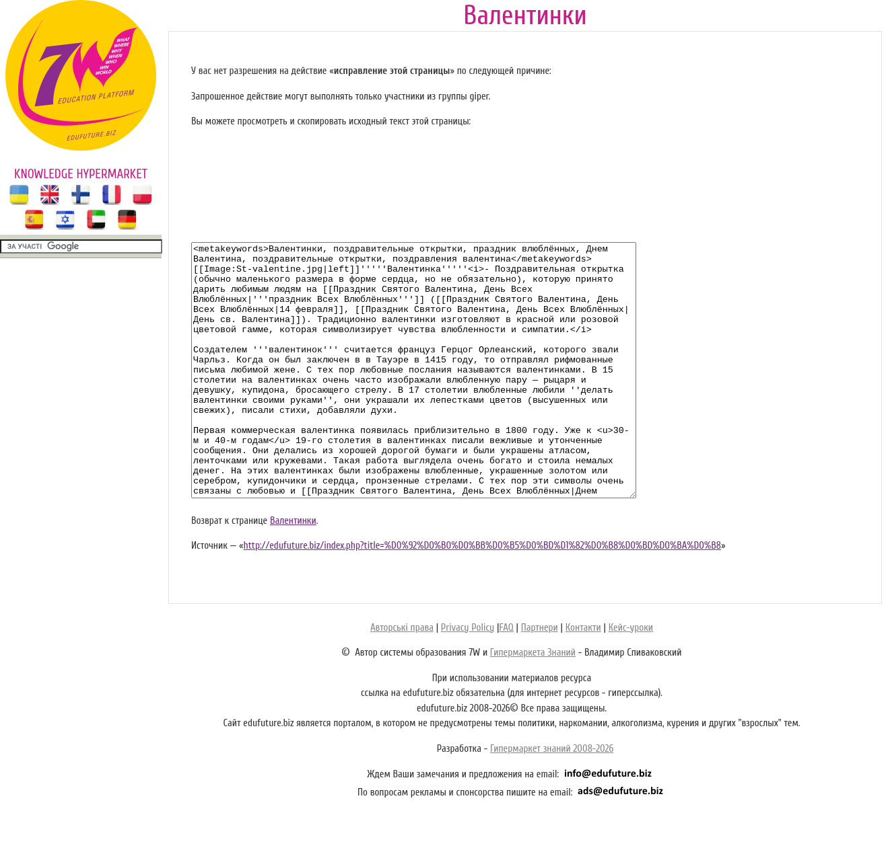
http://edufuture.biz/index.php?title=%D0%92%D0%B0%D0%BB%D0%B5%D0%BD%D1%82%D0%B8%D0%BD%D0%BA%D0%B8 (481, 596)
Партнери (539, 678)
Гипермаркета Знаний (533, 703)
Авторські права (402, 678)
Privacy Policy (467, 678)
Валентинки (293, 571)
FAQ (506, 678)
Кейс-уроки (631, 678)
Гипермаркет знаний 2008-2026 (551, 799)
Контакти (583, 678)
